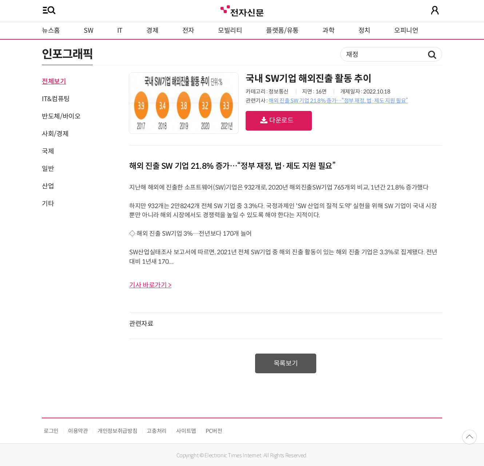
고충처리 (157, 430)
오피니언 (406, 31)
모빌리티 (230, 31)
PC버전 (214, 430)
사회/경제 (55, 134)
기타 (48, 204)
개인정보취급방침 (117, 430)
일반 (48, 169)
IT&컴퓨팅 (56, 99)
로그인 (51, 430)
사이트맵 (186, 430)
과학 (328, 31)
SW (88, 31)
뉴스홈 (51, 31)
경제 (152, 31)
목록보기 (286, 363)
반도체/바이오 (61, 116)
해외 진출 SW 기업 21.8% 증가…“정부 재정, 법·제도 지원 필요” (338, 100)
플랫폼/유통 (282, 31)
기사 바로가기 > (150, 285)
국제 (48, 151)
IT (120, 31)
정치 (364, 31)
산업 (48, 186)
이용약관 (78, 430)
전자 (188, 31)
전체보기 (54, 81)
